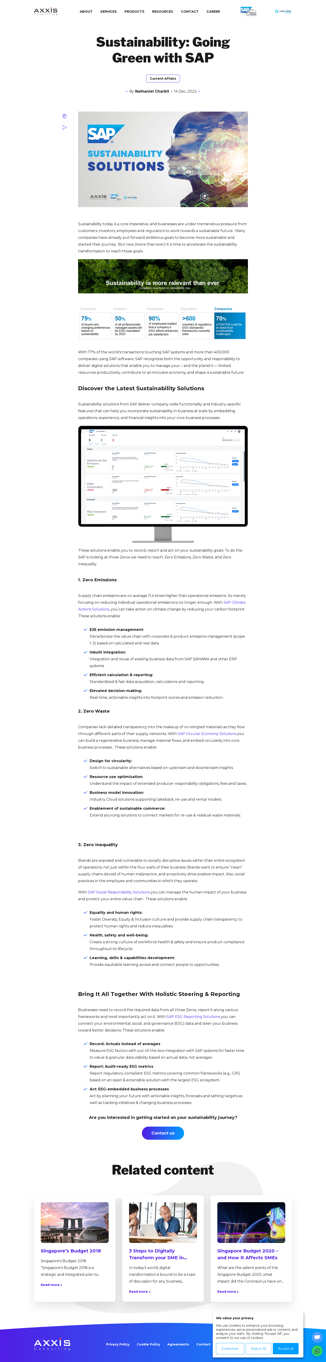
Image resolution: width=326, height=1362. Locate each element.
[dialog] (258, 1334)
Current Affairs (163, 79)
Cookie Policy (148, 1344)
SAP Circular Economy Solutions (207, 734)
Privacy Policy (117, 1344)
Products (134, 12)
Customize (229, 1349)
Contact (190, 12)
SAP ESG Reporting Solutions (193, 1017)
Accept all (285, 1349)
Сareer (213, 12)
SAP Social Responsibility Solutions (119, 892)
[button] (317, 1351)
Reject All (258, 1349)
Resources (162, 12)
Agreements (178, 1344)
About (86, 12)
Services (108, 12)
